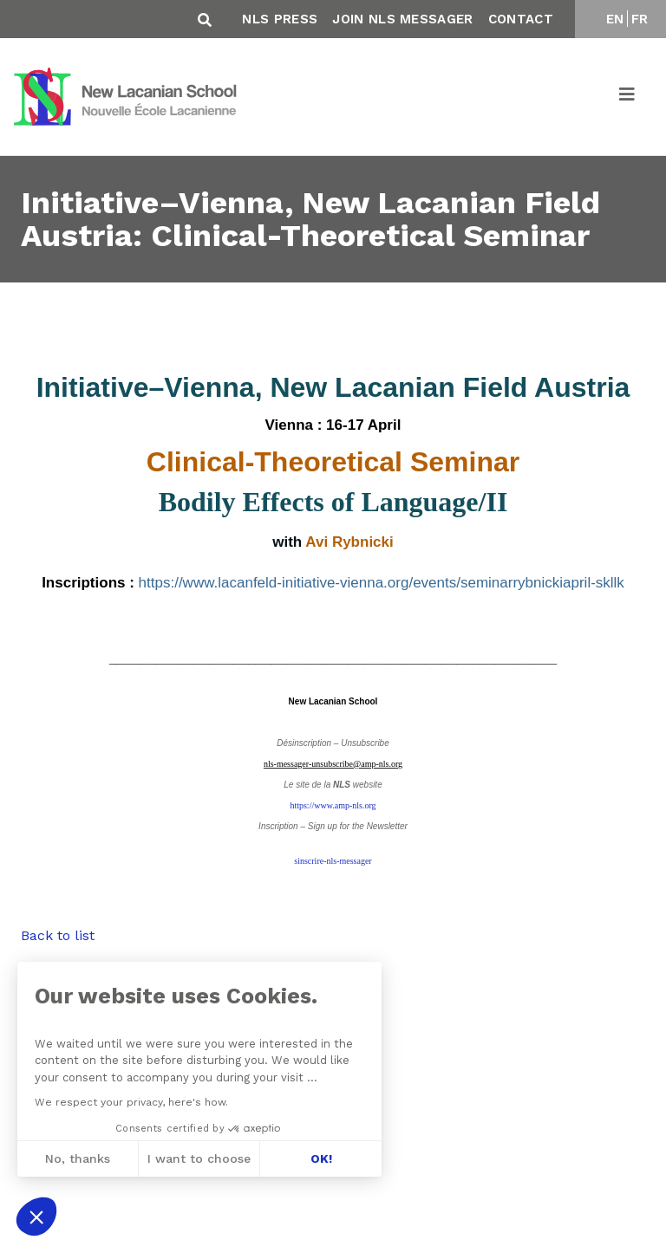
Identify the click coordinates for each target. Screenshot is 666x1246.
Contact (520, 19)
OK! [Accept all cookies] (320, 1158)
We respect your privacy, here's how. (130, 1102)
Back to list (58, 935)
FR (640, 19)
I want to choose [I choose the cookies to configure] (199, 1158)
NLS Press (279, 19)
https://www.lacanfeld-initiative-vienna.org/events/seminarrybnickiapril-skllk (381, 582)
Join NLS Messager (402, 19)
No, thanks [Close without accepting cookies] (76, 1158)
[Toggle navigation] (628, 97)
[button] (36, 1216)
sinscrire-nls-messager (332, 861)
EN (615, 19)
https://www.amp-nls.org (332, 805)
